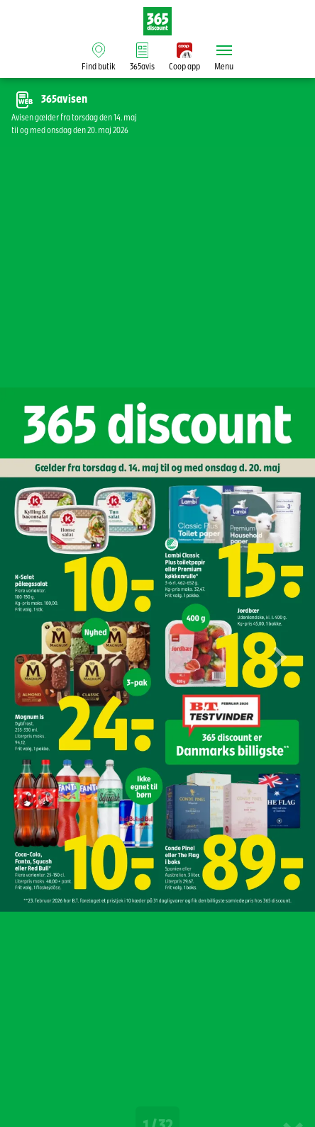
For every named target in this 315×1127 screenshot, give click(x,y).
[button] (279, 667)
